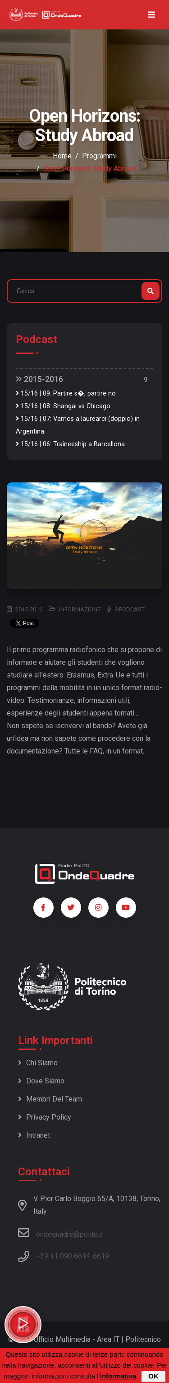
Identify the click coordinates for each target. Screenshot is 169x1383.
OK (153, 1377)
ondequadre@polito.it (60, 1233)
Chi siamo (38, 1063)
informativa (118, 1377)
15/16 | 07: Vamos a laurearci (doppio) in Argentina (78, 425)
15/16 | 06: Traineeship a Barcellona (70, 444)
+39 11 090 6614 (63, 1256)
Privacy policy (44, 1117)
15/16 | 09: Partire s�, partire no (66, 393)
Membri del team (50, 1099)
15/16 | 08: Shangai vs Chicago (63, 406)
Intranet (34, 1135)
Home (62, 156)
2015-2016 (39, 379)
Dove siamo (41, 1081)
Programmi (99, 156)
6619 (101, 1256)
